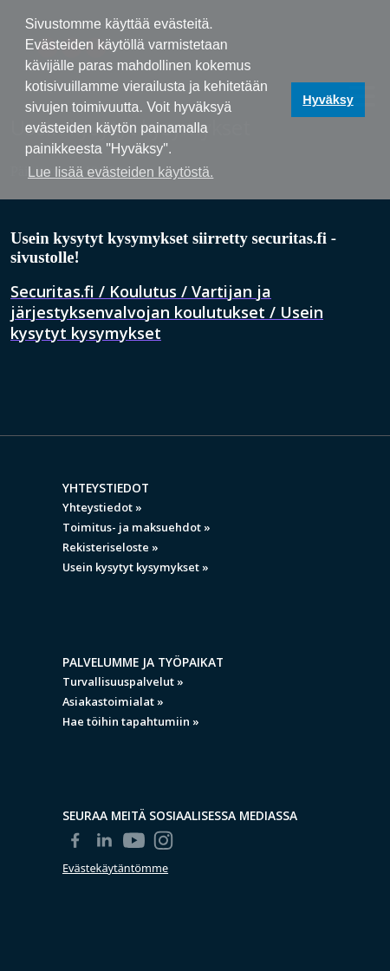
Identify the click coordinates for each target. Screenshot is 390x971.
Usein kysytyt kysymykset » (135, 567)
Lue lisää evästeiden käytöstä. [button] (120, 172)
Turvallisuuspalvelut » (123, 681)
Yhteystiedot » (102, 507)
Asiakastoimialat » (113, 701)
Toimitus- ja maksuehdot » (136, 527)
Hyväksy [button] (327, 100)
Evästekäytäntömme (115, 868)
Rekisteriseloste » (110, 547)
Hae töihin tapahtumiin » (130, 721)
